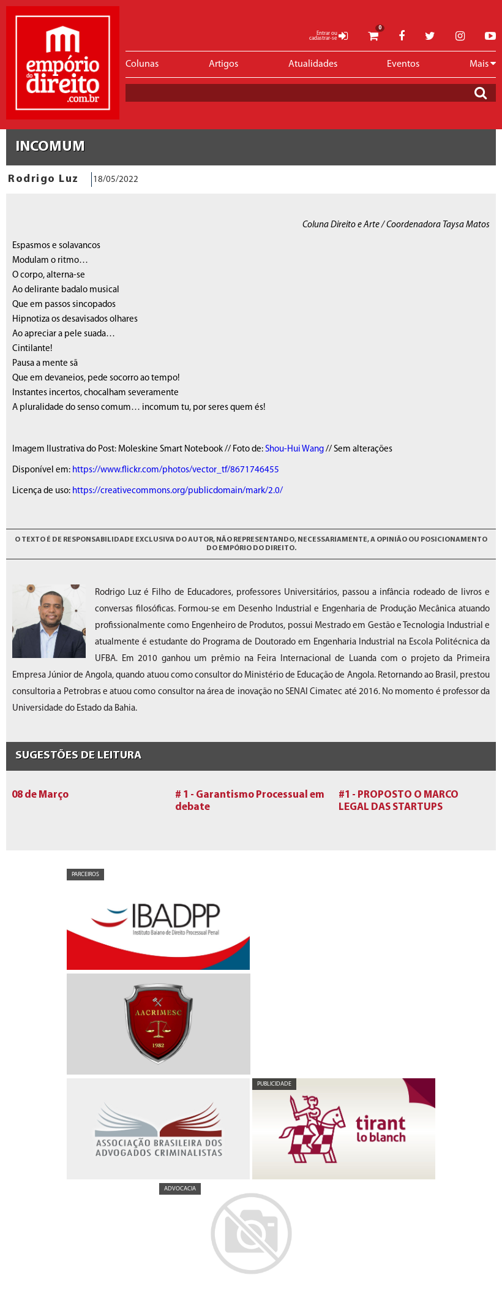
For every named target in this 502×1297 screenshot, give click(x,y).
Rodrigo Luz (43, 179)
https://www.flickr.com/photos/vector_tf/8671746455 (175, 470)
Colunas (142, 64)
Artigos (223, 64)
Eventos (403, 64)
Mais (483, 63)
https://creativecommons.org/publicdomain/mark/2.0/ (177, 491)
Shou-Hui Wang (294, 449)
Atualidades (312, 64)
